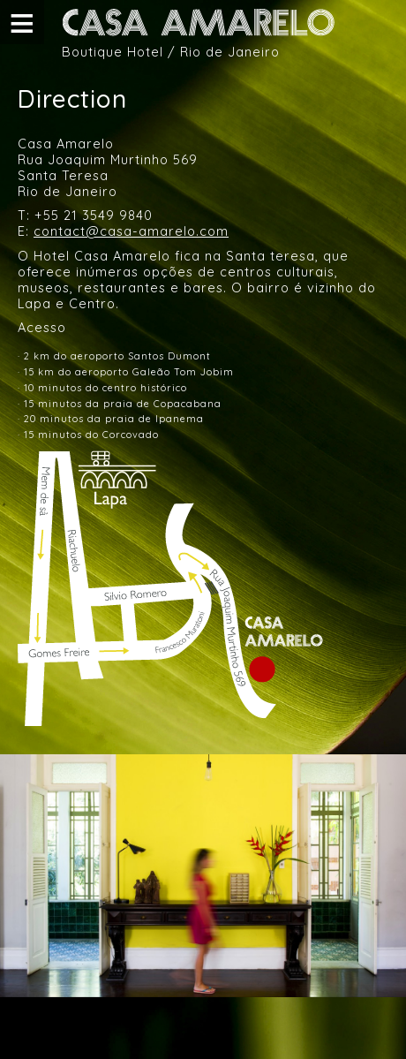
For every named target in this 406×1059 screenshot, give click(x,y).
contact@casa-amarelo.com (131, 231)
